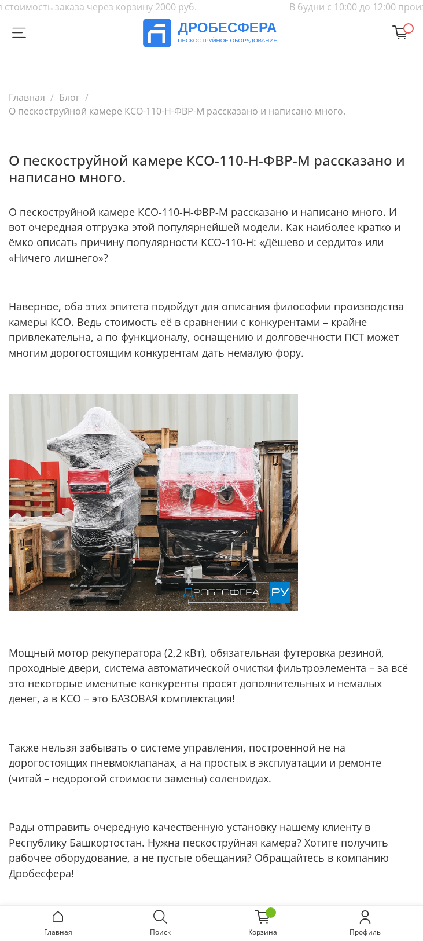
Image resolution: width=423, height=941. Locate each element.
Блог (69, 97)
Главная (27, 97)
